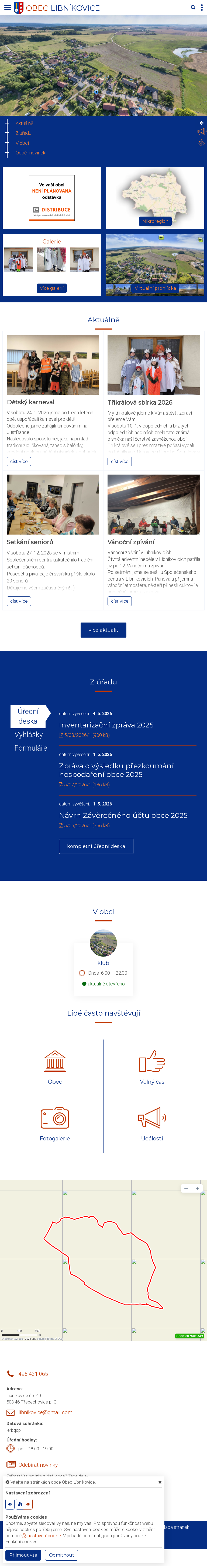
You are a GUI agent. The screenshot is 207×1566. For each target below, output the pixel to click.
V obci (22, 143)
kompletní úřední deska (96, 847)
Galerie (52, 241)
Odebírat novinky (38, 1465)
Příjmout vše (23, 1555)
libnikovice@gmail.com (46, 1413)
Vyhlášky (28, 734)
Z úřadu (23, 133)
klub (103, 963)
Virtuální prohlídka (155, 288)
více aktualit (103, 630)
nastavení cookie (41, 1535)
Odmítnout (61, 1555)
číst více (19, 461)
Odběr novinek (30, 152)
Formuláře (28, 748)
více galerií (52, 288)
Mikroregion (155, 221)
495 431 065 (33, 1374)
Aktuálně (24, 123)
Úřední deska (28, 716)
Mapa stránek (175, 1527)
